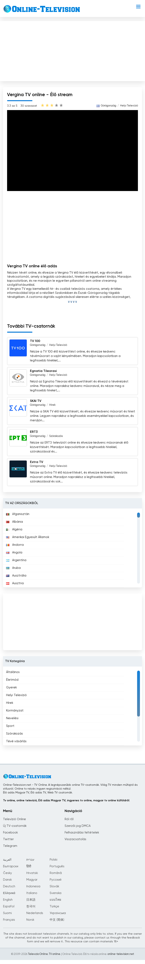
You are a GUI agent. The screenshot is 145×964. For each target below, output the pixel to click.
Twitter (8, 839)
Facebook (10, 832)
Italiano (31, 893)
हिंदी (28, 866)
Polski (53, 859)
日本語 (30, 899)
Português (57, 866)
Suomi (7, 913)
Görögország (108, 105)
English (8, 899)
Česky (7, 873)
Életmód (12, 679)
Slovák (54, 886)
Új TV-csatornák (15, 825)
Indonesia (33, 886)
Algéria (14, 529)
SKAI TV (35, 401)
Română (56, 873)
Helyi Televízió (129, 105)
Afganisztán (17, 514)
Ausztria (15, 583)
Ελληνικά (9, 893)
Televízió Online (14, 819)
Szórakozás (56, 436)
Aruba (13, 567)
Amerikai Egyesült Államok (27, 537)
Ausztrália (16, 575)
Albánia (14, 521)
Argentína (16, 560)
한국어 (30, 906)
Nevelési (12, 718)
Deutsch (9, 886)
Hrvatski (32, 873)
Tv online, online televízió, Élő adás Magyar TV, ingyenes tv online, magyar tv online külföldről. (66, 800)
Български (10, 866)
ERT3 (34, 432)
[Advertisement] (72, 50)
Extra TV (36, 462)
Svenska (55, 893)
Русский (55, 879)
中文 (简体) (57, 919)
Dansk (7, 879)
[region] (72, 548)
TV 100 (35, 341)
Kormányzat (14, 710)
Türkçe (54, 906)
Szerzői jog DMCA (78, 825)
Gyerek (11, 687)
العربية (7, 859)
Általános (13, 672)
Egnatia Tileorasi (43, 371)
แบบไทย (55, 899)
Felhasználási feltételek (82, 832)
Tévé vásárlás (16, 741)
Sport (10, 725)
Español (8, 906)
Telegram (10, 845)
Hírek (52, 405)
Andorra (15, 544)
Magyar (31, 879)
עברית (30, 859)
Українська (58, 913)
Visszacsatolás (75, 839)
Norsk (30, 919)
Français (9, 919)
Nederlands (34, 913)
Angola (14, 552)
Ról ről (69, 819)
